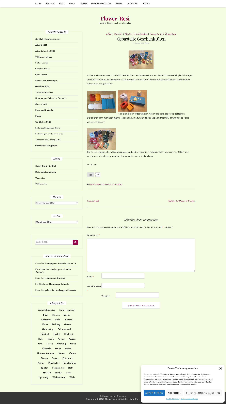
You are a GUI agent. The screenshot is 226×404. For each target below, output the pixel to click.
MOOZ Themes (104, 399)
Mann (72, 4)
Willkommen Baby (43, 57)
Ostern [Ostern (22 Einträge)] (44, 358)
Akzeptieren (154, 392)
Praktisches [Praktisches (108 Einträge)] (53, 363)
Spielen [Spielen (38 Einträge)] (44, 368)
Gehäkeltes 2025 (43, 122)
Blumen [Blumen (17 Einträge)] (56, 315)
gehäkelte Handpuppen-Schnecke (60, 290)
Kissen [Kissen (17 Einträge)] (50, 344)
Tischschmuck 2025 (44, 92)
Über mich (40, 178)
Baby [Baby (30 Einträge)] (45, 315)
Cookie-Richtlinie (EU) (45, 166)
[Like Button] (90, 174)
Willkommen (41, 184)
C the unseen (41, 75)
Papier (119, 4)
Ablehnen (174, 392)
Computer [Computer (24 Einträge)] (46, 320)
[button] (220, 368)
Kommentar (93, 235)
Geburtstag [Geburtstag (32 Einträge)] (47, 329)
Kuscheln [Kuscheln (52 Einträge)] (46, 349)
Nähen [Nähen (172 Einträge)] (62, 354)
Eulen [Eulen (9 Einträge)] (45, 325)
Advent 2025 (41, 45)
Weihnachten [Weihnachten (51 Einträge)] (58, 378)
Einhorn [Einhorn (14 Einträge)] (68, 320)
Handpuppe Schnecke (55, 278)
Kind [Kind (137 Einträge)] (40, 344)
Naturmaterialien (101, 4)
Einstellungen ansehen (203, 392)
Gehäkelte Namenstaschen (47, 39)
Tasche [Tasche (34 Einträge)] (58, 373)
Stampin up (156, 33)
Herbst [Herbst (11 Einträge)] (56, 334)
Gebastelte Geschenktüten (141, 39)
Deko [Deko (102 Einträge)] (57, 320)
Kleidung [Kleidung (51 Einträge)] (61, 344)
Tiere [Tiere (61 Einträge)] (68, 373)
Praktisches (140, 33)
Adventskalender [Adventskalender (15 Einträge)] (46, 310)
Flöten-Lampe (41, 63)
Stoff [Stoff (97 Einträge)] (70, 368)
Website (105, 296)
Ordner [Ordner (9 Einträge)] (73, 354)
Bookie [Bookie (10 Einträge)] (67, 315)
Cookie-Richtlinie (172, 399)
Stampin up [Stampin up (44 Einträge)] (58, 368)
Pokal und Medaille (44, 110)
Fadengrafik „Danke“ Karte (47, 128)
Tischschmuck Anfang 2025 (47, 140)
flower (147, 43)
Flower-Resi (115, 18)
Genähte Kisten (42, 69)
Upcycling (132, 4)
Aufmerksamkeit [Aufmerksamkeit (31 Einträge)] (67, 310)
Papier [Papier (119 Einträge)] (55, 358)
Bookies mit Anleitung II (46, 81)
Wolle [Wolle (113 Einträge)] (72, 378)
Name (90, 276)
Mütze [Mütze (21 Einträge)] (68, 349)
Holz (62, 4)
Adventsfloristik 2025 (45, 51)
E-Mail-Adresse (94, 288)
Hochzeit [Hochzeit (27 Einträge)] (68, 334)
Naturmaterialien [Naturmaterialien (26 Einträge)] (45, 354)
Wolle (146, 4)
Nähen (83, 4)
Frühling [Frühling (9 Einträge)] (56, 325)
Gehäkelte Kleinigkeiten (46, 146)
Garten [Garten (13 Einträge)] (67, 325)
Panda (38, 116)
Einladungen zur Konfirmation (49, 134)
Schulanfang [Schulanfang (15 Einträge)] (70, 363)
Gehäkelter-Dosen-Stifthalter (181, 201)
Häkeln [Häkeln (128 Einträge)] (50, 339)
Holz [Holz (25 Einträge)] (40, 339)
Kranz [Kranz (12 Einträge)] (73, 344)
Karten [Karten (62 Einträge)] (61, 339)
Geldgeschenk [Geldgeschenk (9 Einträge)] (64, 329)
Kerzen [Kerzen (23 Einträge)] (72, 339)
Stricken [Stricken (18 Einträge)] (47, 373)
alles (38, 4)
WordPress (135, 399)
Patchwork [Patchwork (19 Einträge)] (67, 358)
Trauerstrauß (93, 201)
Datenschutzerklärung (189, 399)
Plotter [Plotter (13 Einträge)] (40, 363)
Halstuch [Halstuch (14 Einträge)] (45, 334)
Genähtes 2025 (42, 87)
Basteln (50, 4)
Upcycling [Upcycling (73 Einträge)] (43, 378)
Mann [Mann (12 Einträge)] (58, 349)
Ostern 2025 (41, 104)
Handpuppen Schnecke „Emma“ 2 (50, 98)
